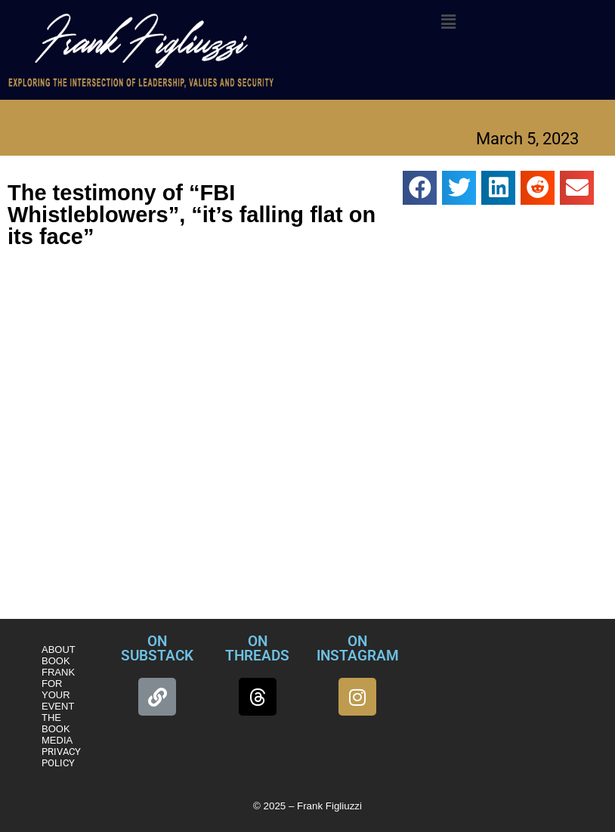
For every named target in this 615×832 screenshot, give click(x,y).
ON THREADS (257, 648)
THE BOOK (56, 723)
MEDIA (57, 740)
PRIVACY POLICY (61, 757)
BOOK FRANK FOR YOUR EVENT (58, 683)
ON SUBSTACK (157, 648)
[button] (449, 22)
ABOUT (59, 649)
